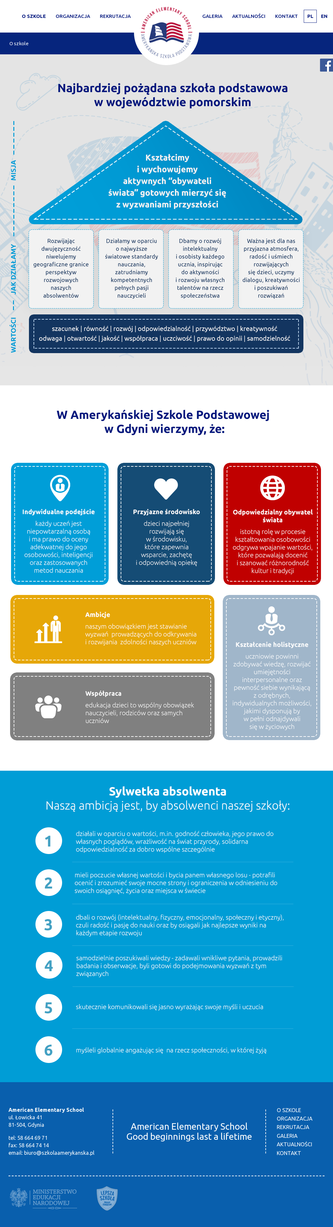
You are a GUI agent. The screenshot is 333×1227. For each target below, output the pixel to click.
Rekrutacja (293, 1127)
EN (324, 16)
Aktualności (248, 16)
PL (310, 16)
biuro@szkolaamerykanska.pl (59, 1153)
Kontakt (286, 16)
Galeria (212, 16)
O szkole (34, 16)
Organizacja (73, 16)
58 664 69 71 (32, 1138)
